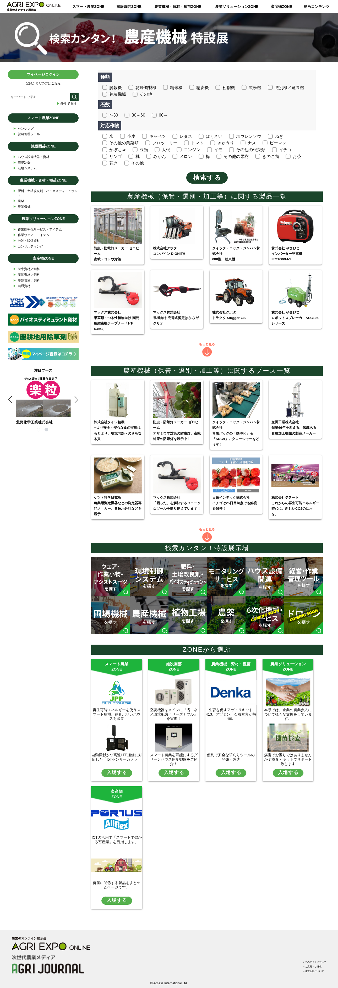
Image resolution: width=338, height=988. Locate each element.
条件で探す (67, 104)
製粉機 (255, 87)
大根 (166, 149)
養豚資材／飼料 (26, 275)
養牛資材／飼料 (26, 269)
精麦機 (202, 87)
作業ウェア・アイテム (31, 235)
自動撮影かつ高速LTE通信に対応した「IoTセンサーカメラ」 (116, 757)
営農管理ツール (26, 134)
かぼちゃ (117, 149)
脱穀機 (115, 87)
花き (113, 163)
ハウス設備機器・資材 (31, 157)
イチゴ (285, 149)
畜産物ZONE (281, 6)
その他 (146, 94)
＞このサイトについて (310, 953)
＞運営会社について (309, 966)
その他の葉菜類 (124, 143)
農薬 (18, 201)
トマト (197, 143)
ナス (252, 143)
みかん (159, 156)
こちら (56, 83)
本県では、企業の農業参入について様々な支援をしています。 (288, 714)
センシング (23, 129)
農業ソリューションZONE (236, 6)
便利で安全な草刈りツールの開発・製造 (231, 757)
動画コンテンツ (316, 6)
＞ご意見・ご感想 (307, 960)
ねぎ (279, 136)
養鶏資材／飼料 (26, 280)
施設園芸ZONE (129, 6)
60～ (163, 115)
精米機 (176, 87)
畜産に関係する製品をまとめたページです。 (116, 885)
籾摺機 (228, 87)
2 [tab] (47, 430)
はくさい (214, 136)
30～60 (138, 115)
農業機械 (21, 207)
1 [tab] (39, 430)
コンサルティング (28, 246)
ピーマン (278, 143)
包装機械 (117, 94)
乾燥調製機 (145, 87)
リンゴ (115, 156)
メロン (185, 156)
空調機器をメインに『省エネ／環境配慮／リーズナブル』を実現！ (174, 714)
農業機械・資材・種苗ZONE (177, 6)
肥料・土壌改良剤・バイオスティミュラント (45, 193)
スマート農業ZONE (88, 6)
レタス (185, 136)
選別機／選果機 (289, 87)
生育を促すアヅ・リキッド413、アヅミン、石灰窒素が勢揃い (231, 714)
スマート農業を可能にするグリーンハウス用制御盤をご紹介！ (174, 759)
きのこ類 (270, 156)
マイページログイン (43, 74)
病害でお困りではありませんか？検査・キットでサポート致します (288, 759)
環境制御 (21, 163)
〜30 (113, 115)
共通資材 (21, 286)
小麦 (131, 136)
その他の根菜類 (250, 149)
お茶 (297, 156)
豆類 (144, 149)
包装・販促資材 (26, 241)
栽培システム (25, 168)
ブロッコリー (164, 143)
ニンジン (192, 149)
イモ (218, 149)
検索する (207, 177)
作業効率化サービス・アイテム (37, 229)
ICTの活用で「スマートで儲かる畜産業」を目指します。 (117, 839)
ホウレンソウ (248, 136)
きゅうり (225, 143)
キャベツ (157, 136)
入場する (117, 772)
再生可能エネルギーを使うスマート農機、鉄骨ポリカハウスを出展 (116, 714)
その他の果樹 (236, 156)
